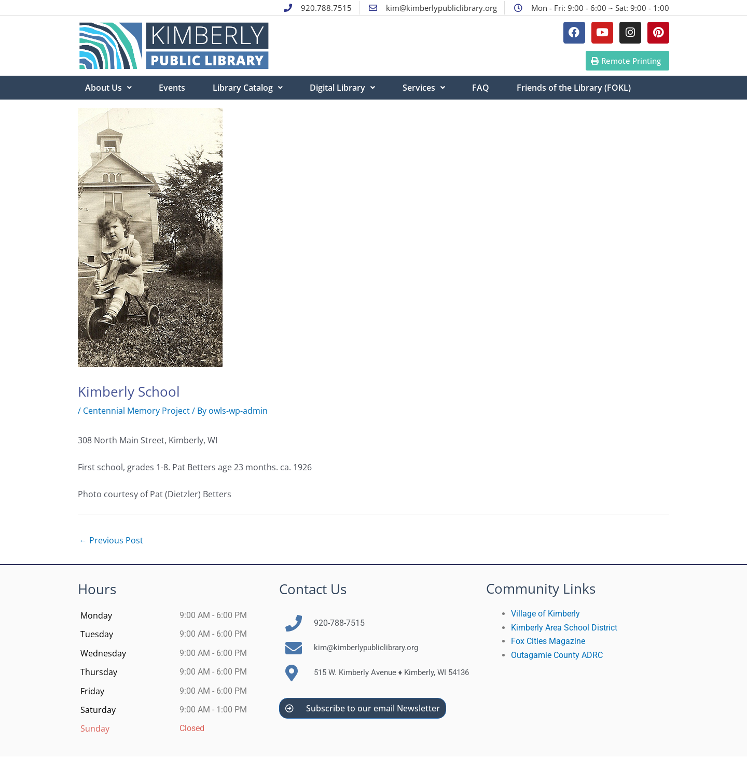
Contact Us (313, 589)
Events (174, 87)
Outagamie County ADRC (557, 655)
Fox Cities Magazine (548, 642)
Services (429, 87)
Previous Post (111, 540)
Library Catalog (251, 87)
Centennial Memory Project (136, 410)
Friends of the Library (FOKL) (582, 87)
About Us (109, 87)
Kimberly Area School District (564, 628)
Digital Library (347, 87)
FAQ (487, 87)
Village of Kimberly (545, 614)
